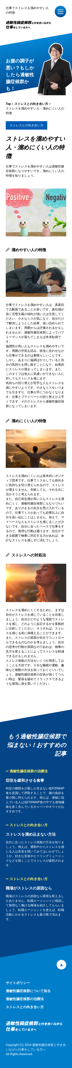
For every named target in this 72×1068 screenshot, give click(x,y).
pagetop (61, 964)
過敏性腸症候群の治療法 (29, 771)
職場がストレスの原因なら (29, 888)
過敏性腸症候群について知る (28, 991)
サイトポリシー (18, 983)
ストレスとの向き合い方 (26, 125)
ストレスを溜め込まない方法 (31, 834)
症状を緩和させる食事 (25, 780)
